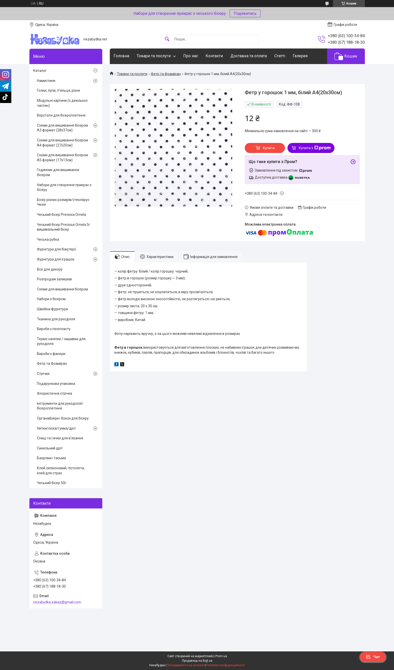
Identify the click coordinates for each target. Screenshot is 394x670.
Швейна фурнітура (52, 309)
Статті (279, 56)
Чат (373, 657)
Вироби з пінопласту (54, 329)
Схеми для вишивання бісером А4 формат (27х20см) (62, 142)
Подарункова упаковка (56, 384)
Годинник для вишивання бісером (58, 172)
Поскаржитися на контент (185, 665)
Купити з (315, 148)
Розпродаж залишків (54, 279)
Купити (269, 148)
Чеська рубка (48, 239)
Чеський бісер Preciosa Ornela (61, 215)
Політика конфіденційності (225, 665)
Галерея (300, 56)
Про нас (190, 56)
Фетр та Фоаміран (166, 74)
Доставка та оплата (248, 56)
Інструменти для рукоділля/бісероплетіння (60, 405)
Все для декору (50, 269)
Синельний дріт (50, 448)
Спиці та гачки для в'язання (60, 438)
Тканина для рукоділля (56, 319)
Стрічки (43, 374)
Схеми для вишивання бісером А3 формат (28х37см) (62, 127)
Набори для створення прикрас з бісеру (64, 187)
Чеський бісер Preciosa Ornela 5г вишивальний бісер (63, 227)
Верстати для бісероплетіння (61, 115)
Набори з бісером (51, 299)
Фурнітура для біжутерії (56, 249)
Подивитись (245, 13)
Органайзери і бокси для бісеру (63, 418)
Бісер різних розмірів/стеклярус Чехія (63, 202)
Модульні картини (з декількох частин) (62, 103)
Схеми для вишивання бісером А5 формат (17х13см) (62, 157)
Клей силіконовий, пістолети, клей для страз (61, 470)
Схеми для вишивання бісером (62, 289)
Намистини (46, 81)
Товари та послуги (154, 56)
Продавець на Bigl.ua (197, 660)
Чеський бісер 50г (51, 483)
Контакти (214, 56)
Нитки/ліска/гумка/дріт (56, 428)
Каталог (40, 71)
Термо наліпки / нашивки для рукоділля (61, 341)
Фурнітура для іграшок (55, 259)
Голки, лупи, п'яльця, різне (58, 90)
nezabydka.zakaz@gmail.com (57, 602)
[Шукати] (167, 39)
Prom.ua (221, 656)
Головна (121, 56)
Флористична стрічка (54, 393)
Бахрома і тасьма (51, 458)
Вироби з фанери (51, 354)
